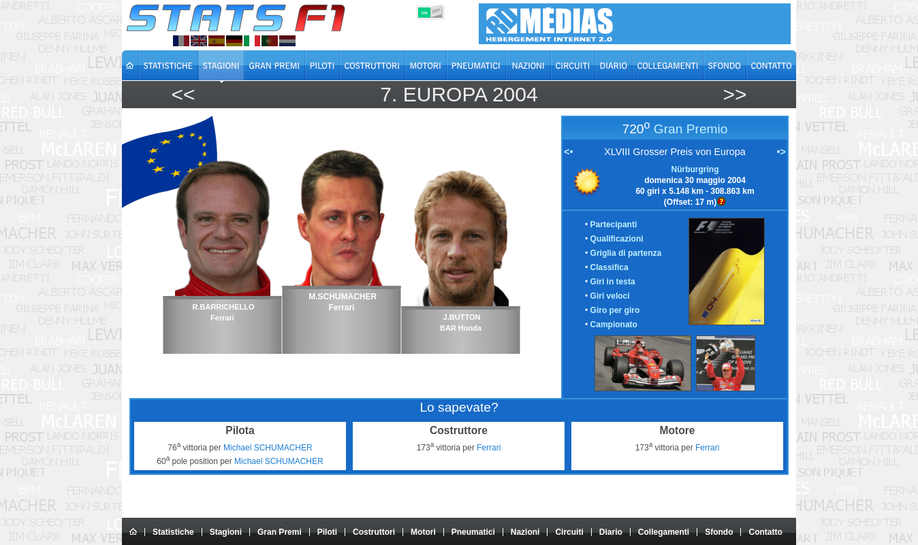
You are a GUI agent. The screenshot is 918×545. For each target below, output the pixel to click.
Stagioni (226, 532)
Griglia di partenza (626, 253)
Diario (610, 532)
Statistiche (173, 532)
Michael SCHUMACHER (268, 447)
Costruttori (374, 532)
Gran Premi (279, 532)
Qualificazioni (617, 239)
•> (781, 151)
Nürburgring (695, 169)
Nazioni (525, 532)
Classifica (609, 267)
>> (734, 94)
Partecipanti (613, 224)
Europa (445, 94)
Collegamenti (663, 532)
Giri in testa (612, 281)
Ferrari (489, 447)
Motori (423, 532)
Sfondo (719, 532)
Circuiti (569, 532)
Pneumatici (473, 532)
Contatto (765, 532)
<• (568, 151)
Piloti (327, 532)
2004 (515, 94)
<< (183, 94)
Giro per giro (615, 310)
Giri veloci (610, 296)
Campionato (613, 324)
